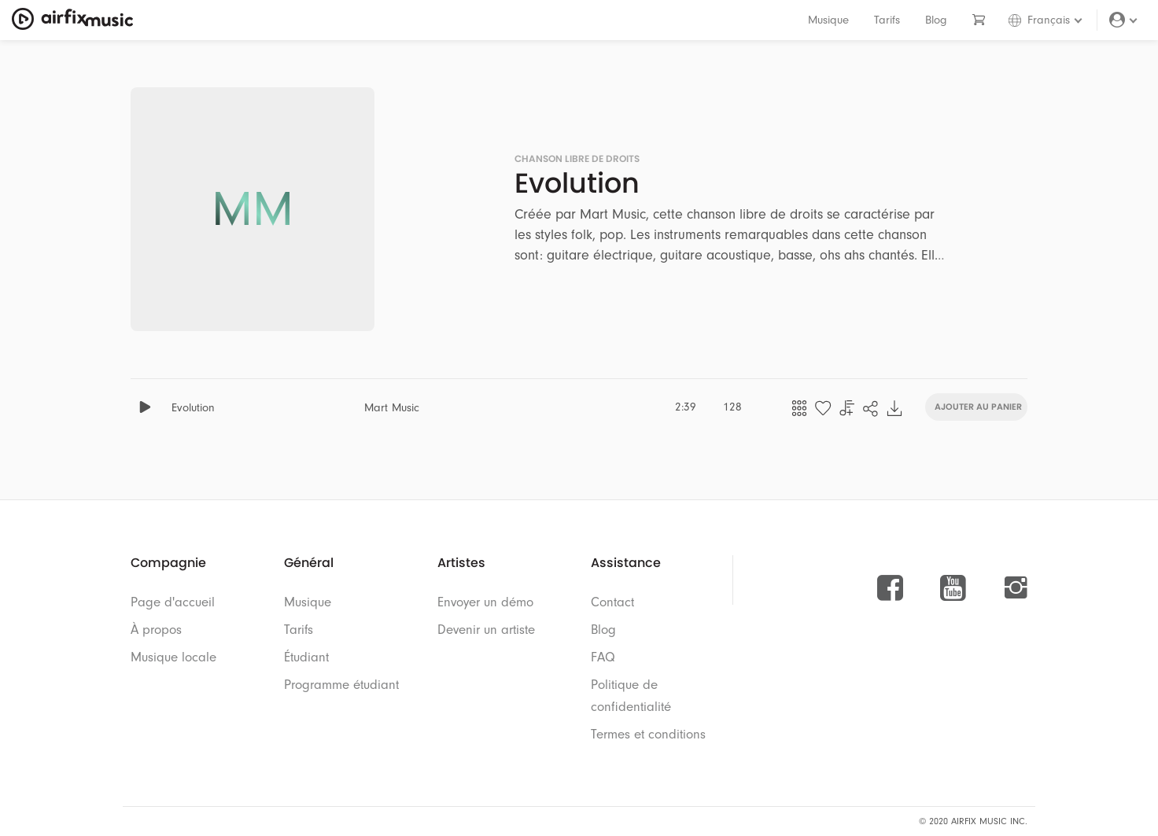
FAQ (603, 657)
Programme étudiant (341, 684)
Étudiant (306, 657)
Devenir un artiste (486, 629)
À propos (156, 629)
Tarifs (887, 20)
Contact (612, 602)
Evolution (193, 407)
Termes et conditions (648, 734)
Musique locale (173, 657)
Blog (936, 20)
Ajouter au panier (978, 405)
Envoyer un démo (485, 602)
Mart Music (391, 407)
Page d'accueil (173, 602)
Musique (828, 20)
